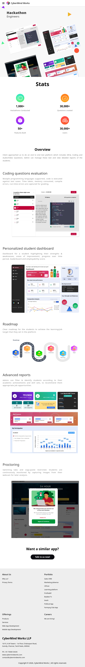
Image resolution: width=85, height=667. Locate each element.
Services (5, 622)
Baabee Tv (48, 597)
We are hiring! (49, 619)
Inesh (46, 600)
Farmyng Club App (51, 607)
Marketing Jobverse (51, 582)
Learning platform (51, 589)
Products (5, 619)
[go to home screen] (18, 3)
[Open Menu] (2, 3)
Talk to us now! (42, 557)
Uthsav (46, 586)
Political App (48, 604)
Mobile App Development (11, 629)
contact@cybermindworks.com (13, 657)
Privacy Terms (7, 582)
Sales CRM (48, 579)
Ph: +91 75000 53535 (9, 652)
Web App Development (10, 626)
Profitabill (47, 593)
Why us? (5, 579)
